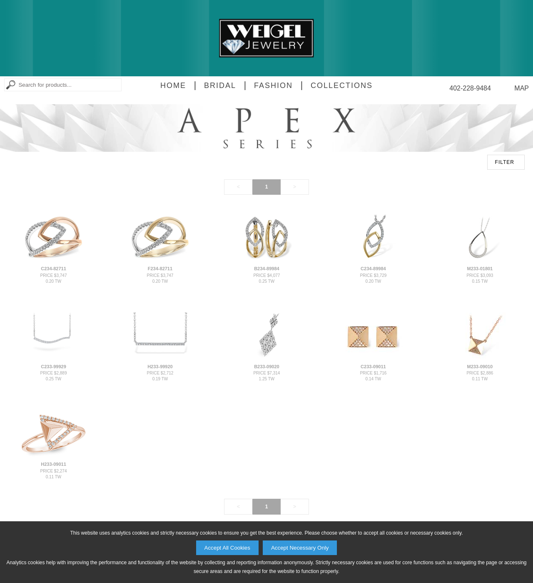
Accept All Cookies (227, 548)
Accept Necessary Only (300, 548)
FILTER (504, 162)
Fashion (273, 85)
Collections (342, 85)
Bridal (220, 85)
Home (173, 85)
